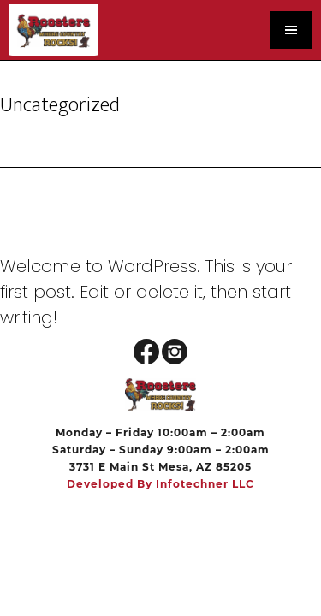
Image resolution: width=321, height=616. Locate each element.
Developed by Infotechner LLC (160, 483)
